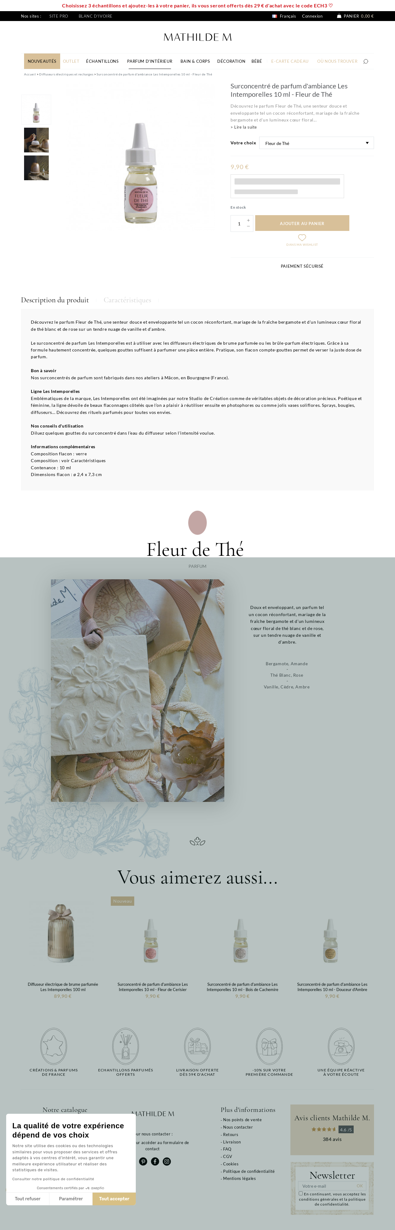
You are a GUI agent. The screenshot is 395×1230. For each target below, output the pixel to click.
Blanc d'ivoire (96, 16)
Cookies (231, 1163)
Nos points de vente (242, 1119)
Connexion (312, 16)
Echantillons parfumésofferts (125, 1072)
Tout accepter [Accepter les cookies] (114, 1199)
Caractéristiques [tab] (127, 300)
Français (284, 16)
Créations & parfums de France (54, 1072)
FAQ (227, 1149)
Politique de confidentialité (249, 1171)
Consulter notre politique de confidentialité (53, 1179)
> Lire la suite (244, 127)
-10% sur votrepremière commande (269, 1072)
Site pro (58, 16)
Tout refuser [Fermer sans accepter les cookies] (27, 1199)
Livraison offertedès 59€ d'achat (197, 1072)
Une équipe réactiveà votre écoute (341, 1072)
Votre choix (243, 142)
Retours (230, 1134)
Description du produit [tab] (55, 300)
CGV (227, 1156)
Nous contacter (238, 1127)
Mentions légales (239, 1178)
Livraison (232, 1141)
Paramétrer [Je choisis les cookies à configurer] (71, 1199)
